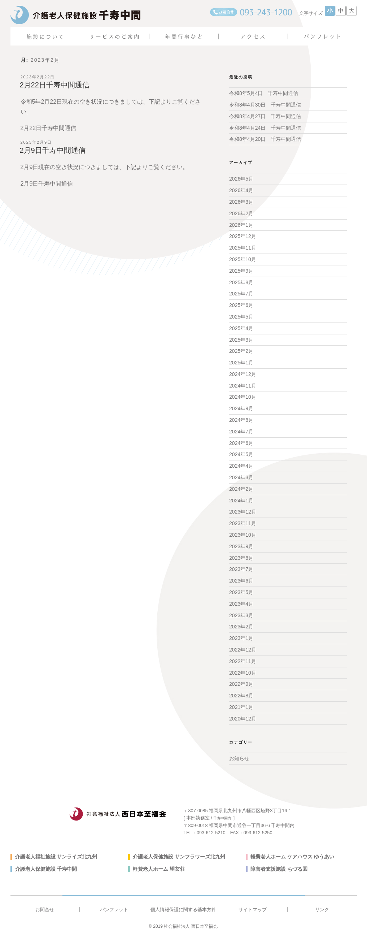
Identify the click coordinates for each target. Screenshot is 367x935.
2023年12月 (242, 512)
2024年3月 (241, 477)
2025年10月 (242, 259)
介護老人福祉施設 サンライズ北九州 (56, 857)
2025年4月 (241, 328)
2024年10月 (242, 397)
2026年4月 (241, 190)
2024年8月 (241, 420)
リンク (322, 909)
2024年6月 (241, 443)
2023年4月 (241, 604)
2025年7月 (241, 293)
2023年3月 (241, 615)
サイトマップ (253, 909)
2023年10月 (242, 535)
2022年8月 (241, 695)
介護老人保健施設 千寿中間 (46, 869)
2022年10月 (242, 673)
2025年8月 (241, 282)
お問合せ (44, 909)
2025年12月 (242, 236)
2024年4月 (241, 466)
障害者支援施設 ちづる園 (278, 869)
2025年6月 (241, 305)
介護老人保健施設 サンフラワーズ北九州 (179, 857)
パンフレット (114, 909)
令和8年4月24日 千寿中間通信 (265, 128)
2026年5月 (241, 179)
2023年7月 (241, 569)
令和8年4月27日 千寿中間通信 (265, 116)
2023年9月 (241, 546)
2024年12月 (242, 374)
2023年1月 (241, 638)
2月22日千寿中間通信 (54, 85)
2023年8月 (241, 558)
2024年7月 (241, 431)
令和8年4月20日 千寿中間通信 (265, 139)
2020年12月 (242, 719)
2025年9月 (241, 271)
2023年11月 (242, 523)
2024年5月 (241, 454)
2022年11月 (242, 661)
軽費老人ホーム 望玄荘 (159, 869)
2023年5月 (241, 592)
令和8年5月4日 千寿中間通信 (263, 93)
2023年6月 (241, 581)
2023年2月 (241, 626)
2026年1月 (241, 225)
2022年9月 (241, 684)
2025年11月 (242, 248)
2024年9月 (241, 408)
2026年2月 (241, 213)
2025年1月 (241, 362)
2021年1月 (241, 707)
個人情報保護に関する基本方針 (183, 909)
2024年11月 (242, 386)
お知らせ (239, 758)
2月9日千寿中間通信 (53, 150)
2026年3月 (241, 202)
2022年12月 (242, 650)
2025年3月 (241, 340)
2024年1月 (241, 500)
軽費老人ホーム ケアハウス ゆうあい (292, 857)
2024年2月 (241, 489)
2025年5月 (241, 317)
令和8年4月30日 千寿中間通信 (265, 105)
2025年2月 (241, 351)
